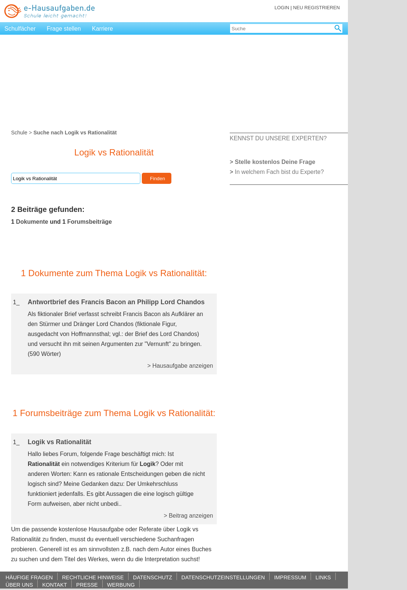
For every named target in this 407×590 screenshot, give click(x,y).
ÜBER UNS (19, 584)
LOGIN (281, 7)
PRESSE (87, 584)
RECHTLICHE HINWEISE (93, 577)
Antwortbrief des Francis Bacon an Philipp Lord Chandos (116, 302)
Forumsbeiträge (89, 222)
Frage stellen (64, 28)
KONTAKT (54, 584)
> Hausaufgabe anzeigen (180, 366)
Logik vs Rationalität (59, 442)
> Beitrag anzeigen (188, 515)
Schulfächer (20, 28)
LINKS (323, 577)
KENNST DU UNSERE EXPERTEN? (278, 138)
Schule (19, 133)
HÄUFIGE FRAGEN (29, 577)
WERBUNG (121, 584)
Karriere (102, 28)
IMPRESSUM (290, 577)
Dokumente (32, 222)
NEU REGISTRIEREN (316, 7)
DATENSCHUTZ (152, 577)
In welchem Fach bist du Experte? (279, 172)
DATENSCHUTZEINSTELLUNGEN (223, 577)
